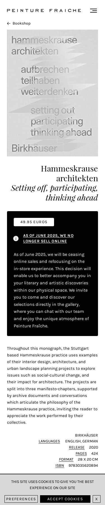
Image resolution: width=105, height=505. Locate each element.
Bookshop (19, 23)
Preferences (21, 499)
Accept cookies (65, 499)
